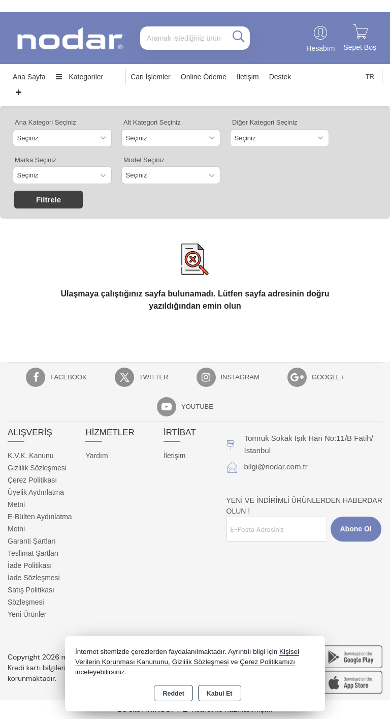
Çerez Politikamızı (267, 662)
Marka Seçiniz (35, 160)
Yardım (96, 456)
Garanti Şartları (32, 541)
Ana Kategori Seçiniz (45, 122)
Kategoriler (80, 77)
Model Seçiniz (144, 160)
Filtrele (48, 199)
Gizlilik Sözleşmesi (37, 468)
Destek (280, 77)
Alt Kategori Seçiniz (152, 122)
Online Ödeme (203, 77)
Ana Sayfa (29, 77)
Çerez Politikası (32, 480)
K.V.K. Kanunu (31, 456)
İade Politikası (30, 565)
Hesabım (320, 48)
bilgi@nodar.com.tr (276, 466)
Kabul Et (220, 693)
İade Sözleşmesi (34, 578)
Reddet (173, 693)
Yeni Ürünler (27, 614)
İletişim (248, 77)
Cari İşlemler (151, 77)
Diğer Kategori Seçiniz (265, 122)
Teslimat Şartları (33, 553)
